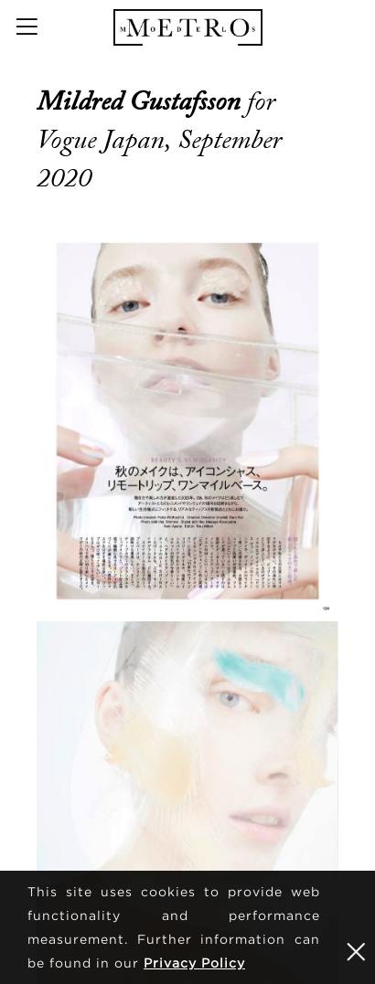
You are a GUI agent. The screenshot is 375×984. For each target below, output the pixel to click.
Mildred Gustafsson (142, 101)
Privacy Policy (194, 962)
